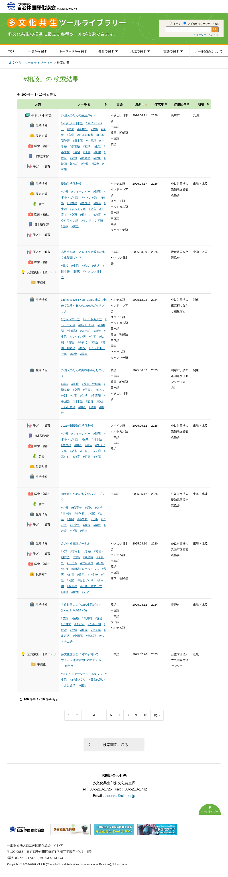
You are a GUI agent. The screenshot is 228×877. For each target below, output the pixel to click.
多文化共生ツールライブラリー (31, 63)
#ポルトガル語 (92, 319)
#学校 (85, 163)
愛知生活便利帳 (71, 183)
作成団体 (180, 104)
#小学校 (82, 519)
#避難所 (82, 129)
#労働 (64, 191)
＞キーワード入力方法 (206, 34)
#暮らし (85, 214)
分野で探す (106, 51)
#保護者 (76, 507)
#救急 (97, 158)
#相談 (86, 146)
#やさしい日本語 (72, 123)
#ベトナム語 (89, 197)
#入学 (70, 135)
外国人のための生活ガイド (78, 115)
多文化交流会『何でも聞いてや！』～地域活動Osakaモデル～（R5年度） (82, 660)
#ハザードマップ (91, 586)
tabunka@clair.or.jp (120, 796)
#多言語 (75, 146)
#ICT (64, 551)
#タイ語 (96, 630)
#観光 (82, 348)
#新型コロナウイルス (85, 569)
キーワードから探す (73, 51)
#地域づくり (85, 580)
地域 (201, 104)
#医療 (95, 163)
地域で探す (138, 51)
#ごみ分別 (86, 563)
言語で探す (171, 51)
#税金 (64, 569)
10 (145, 715)
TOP (11, 51)
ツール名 (83, 104)
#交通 (73, 158)
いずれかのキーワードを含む (201, 23)
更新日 (140, 104)
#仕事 (94, 519)
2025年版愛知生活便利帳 (77, 425)
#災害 (97, 152)
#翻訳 (97, 191)
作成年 (159, 104)
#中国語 (91, 140)
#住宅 (76, 152)
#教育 (97, 214)
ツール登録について (209, 51)
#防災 (70, 129)
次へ (157, 715)
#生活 (97, 146)
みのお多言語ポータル (75, 543)
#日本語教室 (85, 135)
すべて (175, 23)
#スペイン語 (78, 209)
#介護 (73, 530)
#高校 (64, 265)
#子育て (82, 342)
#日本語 (78, 140)
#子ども (72, 563)
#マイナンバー (80, 191)
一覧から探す (37, 51)
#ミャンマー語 (70, 319)
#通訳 (96, 265)
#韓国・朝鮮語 (91, 384)
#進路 (70, 519)
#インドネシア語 (92, 220)
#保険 (94, 129)
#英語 (75, 226)
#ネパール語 (86, 325)
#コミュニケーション (75, 673)
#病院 (64, 592)
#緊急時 (85, 158)
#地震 (86, 152)
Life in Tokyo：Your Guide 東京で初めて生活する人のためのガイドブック (84, 305)
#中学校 (79, 513)
